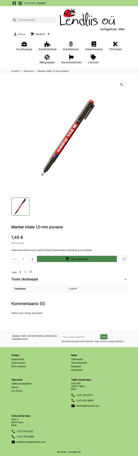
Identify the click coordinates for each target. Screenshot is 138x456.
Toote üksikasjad (24, 279)
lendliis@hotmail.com (87, 405)
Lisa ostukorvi (76, 259)
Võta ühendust (79, 362)
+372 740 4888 (25, 436)
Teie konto (17, 379)
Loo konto (16, 390)
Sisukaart (76, 366)
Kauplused (77, 369)
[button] (19, 34)
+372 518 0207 (25, 431)
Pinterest (31, 272)
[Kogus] (23, 259)
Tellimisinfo (30, 3)
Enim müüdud (18, 366)
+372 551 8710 (84, 395)
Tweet (25, 272)
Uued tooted (18, 362)
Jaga (20, 272)
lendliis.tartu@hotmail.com (31, 441)
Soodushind (17, 359)
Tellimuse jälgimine (21, 383)
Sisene (14, 387)
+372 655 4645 (84, 400)
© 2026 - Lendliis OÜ (69, 452)
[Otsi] (33, 20)
